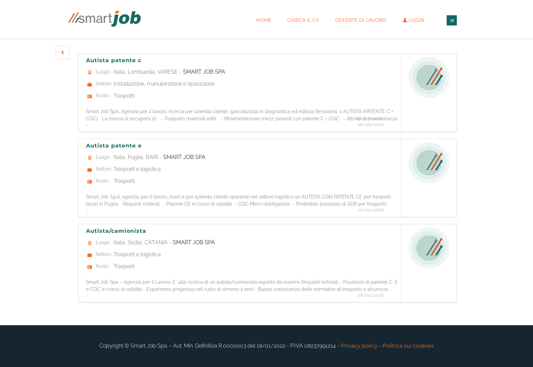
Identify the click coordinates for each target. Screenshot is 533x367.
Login (413, 20)
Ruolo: (102, 95)
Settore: (104, 83)
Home (263, 20)
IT (452, 20)
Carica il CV (303, 20)
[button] (62, 52)
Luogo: (103, 71)
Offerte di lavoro (360, 20)
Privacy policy (359, 346)
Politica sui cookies (408, 346)
